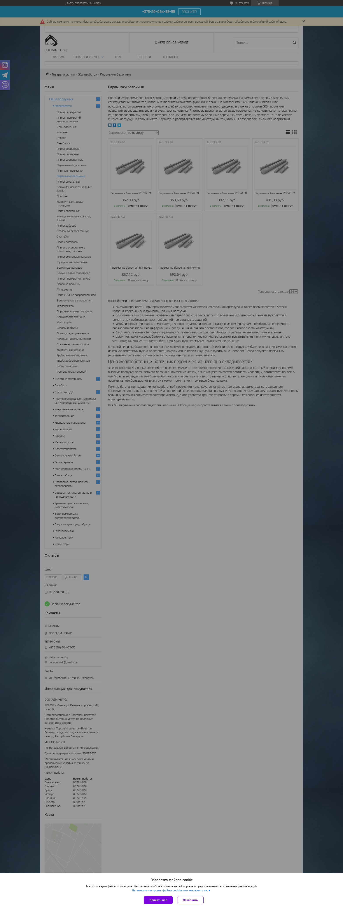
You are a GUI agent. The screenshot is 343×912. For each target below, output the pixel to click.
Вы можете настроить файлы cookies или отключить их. (170, 890)
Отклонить (190, 900)
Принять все (158, 900)
